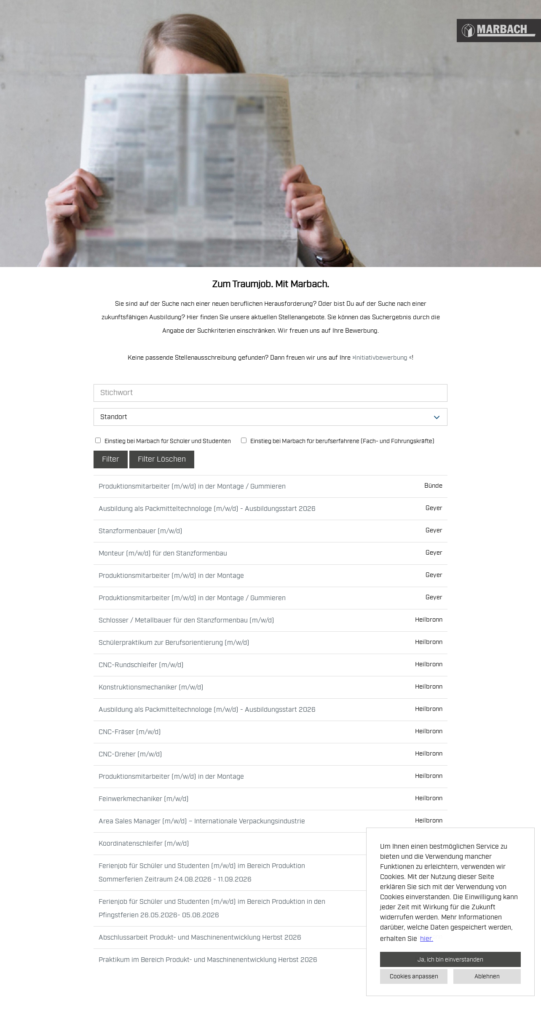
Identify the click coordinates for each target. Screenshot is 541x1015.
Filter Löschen (162, 459)
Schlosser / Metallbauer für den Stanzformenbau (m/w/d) (186, 620)
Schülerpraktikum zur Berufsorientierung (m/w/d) (174, 642)
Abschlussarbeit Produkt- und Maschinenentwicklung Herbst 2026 (200, 937)
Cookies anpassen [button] (414, 976)
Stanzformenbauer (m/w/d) (140, 531)
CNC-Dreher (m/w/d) (130, 754)
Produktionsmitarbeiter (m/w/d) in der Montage (171, 576)
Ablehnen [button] (487, 976)
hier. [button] (426, 939)
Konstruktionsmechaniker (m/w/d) (151, 687)
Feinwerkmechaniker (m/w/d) (144, 799)
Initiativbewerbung (382, 358)
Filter (110, 459)
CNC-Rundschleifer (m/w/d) (141, 665)
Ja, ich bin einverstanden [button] (450, 959)
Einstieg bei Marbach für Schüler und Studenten (163, 441)
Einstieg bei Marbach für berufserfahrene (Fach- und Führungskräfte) (337, 441)
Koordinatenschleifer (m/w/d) (144, 843)
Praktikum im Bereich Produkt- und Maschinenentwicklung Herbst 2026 (208, 960)
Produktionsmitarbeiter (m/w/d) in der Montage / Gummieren (192, 486)
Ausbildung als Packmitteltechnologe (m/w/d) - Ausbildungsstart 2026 (207, 509)
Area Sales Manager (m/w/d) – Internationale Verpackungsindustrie (202, 821)
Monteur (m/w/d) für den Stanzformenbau (163, 553)
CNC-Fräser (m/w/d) (130, 732)
